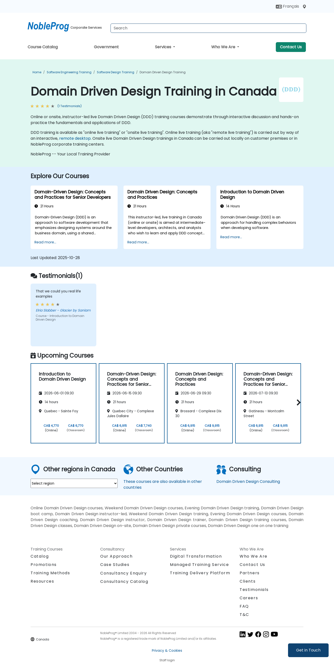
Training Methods (50, 573)
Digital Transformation (196, 556)
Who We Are (223, 47)
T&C (244, 614)
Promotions (44, 564)
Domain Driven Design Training (163, 72)
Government (106, 47)
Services (163, 47)
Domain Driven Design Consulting (248, 481)
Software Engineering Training (69, 72)
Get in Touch (308, 650)
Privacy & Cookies (167, 650)
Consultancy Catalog (124, 581)
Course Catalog (43, 47)
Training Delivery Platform (200, 573)
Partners (250, 573)
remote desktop (75, 138)
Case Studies (114, 564)
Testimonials (254, 589)
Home (37, 72)
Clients (248, 581)
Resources (42, 581)
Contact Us (291, 47)
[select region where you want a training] (74, 483)
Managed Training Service (199, 564)
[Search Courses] (208, 28)
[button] (297, 403)
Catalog (40, 556)
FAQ (244, 606)
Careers (249, 598)
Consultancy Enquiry (123, 573)
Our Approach (116, 556)
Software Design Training (115, 72)
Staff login (167, 660)
